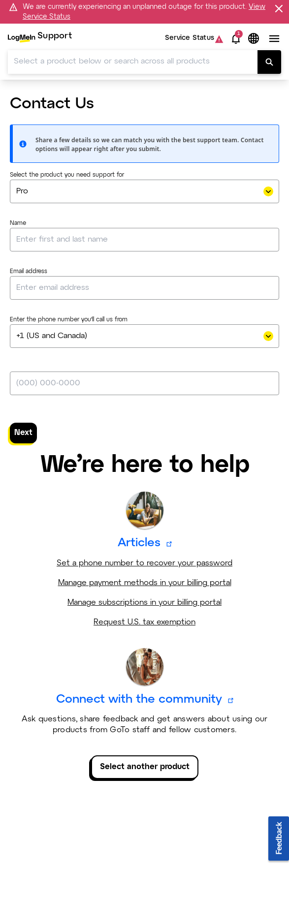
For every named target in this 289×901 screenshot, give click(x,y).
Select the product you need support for (67, 175)
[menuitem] (40, 38)
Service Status (189, 38)
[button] (236, 39)
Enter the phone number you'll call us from (69, 320)
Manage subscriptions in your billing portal (144, 602)
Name (18, 223)
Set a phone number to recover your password (144, 563)
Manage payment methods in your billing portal (144, 583)
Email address (28, 272)
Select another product (145, 767)
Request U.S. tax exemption (144, 622)
